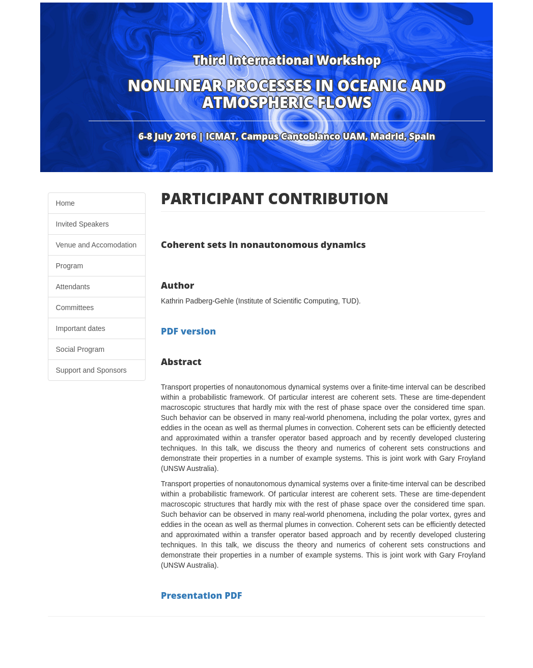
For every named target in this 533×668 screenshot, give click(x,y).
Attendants (73, 287)
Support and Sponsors (91, 370)
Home (65, 203)
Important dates (80, 328)
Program (69, 266)
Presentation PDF (201, 595)
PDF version (188, 331)
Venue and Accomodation (96, 245)
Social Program (80, 349)
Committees (75, 307)
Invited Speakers (82, 224)
